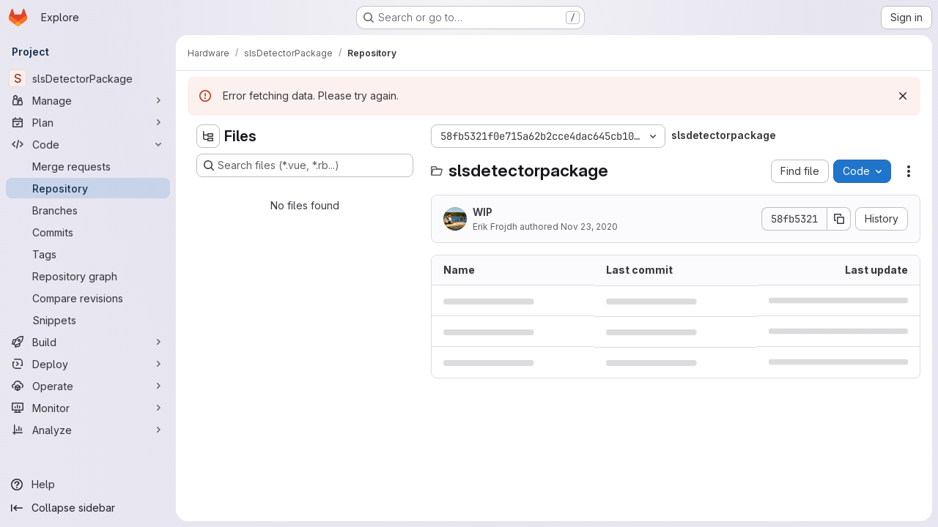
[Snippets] (88, 320)
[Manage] (88, 100)
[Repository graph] (88, 276)
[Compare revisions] (88, 298)
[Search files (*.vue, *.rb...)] (304, 165)
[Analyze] (88, 429)
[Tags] (88, 254)
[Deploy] (88, 364)
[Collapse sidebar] (88, 508)
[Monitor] (88, 407)
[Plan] (88, 122)
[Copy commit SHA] (839, 219)
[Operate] (88, 385)
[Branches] (88, 210)
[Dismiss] (903, 96)
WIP (482, 212)
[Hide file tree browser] (208, 136)
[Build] (88, 342)
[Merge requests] (88, 166)
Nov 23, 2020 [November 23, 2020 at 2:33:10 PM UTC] (589, 226)
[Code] (88, 144)
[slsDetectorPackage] (88, 78)
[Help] (88, 484)
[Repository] (88, 188)
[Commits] (88, 232)
